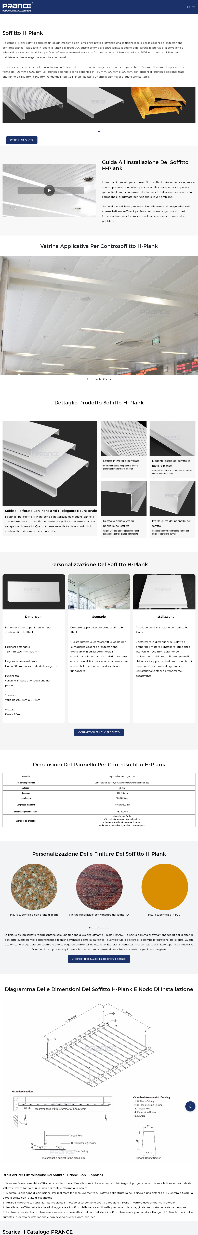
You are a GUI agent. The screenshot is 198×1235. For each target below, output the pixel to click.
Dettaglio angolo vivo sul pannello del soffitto (119, 523)
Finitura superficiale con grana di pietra (34, 915)
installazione (164, 617)
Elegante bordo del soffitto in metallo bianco (171, 463)
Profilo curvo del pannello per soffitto (171, 523)
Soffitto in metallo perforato (121, 460)
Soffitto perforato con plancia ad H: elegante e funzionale (51, 511)
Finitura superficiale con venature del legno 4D (99, 915)
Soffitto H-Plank (99, 379)
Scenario (99, 617)
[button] (99, 131)
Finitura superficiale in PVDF (164, 915)
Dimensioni (33, 617)
